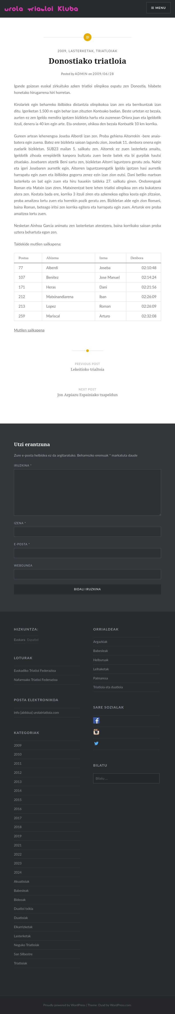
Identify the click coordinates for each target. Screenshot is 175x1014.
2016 (18, 809)
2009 (61, 51)
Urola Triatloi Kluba (41, 8)
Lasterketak (81, 51)
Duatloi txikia (23, 909)
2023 (18, 863)
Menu (160, 8)
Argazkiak (100, 642)
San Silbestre (23, 954)
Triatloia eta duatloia (108, 687)
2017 (18, 818)
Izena (20, 523)
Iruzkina (23, 465)
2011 (18, 763)
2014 (18, 790)
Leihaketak (101, 669)
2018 (18, 827)
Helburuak (100, 660)
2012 (18, 772)
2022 (18, 854)
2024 (18, 872)
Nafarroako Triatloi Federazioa (35, 680)
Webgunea (23, 565)
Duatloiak (21, 918)
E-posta (22, 544)
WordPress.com (120, 1005)
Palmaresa (100, 678)
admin (81, 74)
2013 (18, 782)
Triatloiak (107, 51)
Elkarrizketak (23, 927)
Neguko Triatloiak (26, 945)
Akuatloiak (21, 881)
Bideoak (20, 900)
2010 (18, 754)
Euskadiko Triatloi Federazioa (35, 670)
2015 (18, 800)
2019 (18, 836)
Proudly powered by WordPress (64, 1005)
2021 (18, 845)
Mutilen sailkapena (29, 330)
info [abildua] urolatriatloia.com (36, 712)
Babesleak (100, 651)
